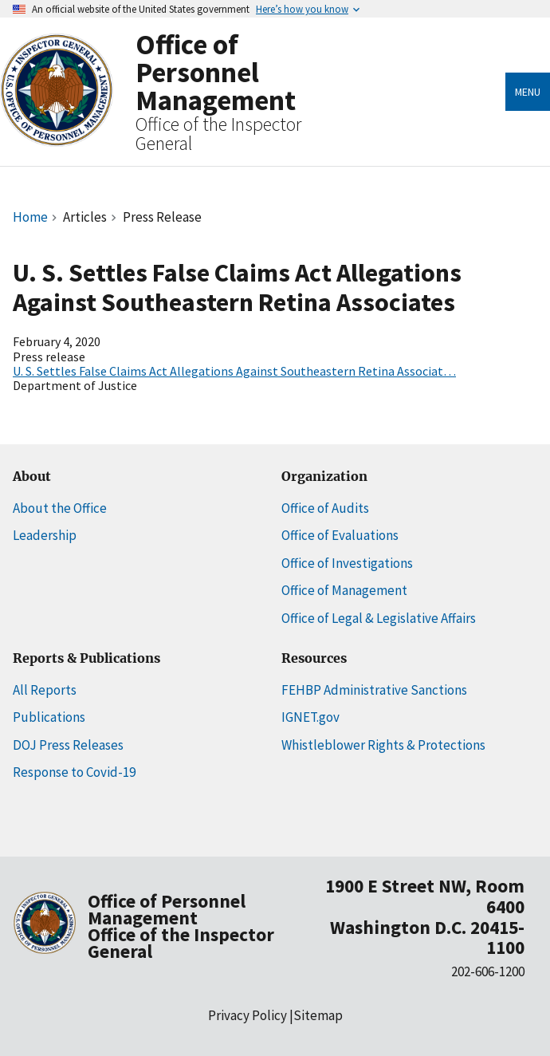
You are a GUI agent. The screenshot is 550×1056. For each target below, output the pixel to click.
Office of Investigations (347, 563)
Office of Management (344, 590)
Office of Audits (325, 508)
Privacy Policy (247, 1015)
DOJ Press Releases (68, 745)
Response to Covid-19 (74, 772)
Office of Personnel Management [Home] (216, 72)
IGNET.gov (310, 717)
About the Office (60, 508)
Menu (527, 92)
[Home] (56, 137)
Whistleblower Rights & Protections (383, 745)
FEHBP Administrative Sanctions (374, 690)
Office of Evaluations (340, 535)
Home (30, 217)
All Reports (45, 690)
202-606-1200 (487, 971)
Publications (49, 717)
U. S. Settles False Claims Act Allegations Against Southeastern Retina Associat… (234, 371)
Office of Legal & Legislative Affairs (378, 618)
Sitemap (318, 1015)
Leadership (45, 535)
